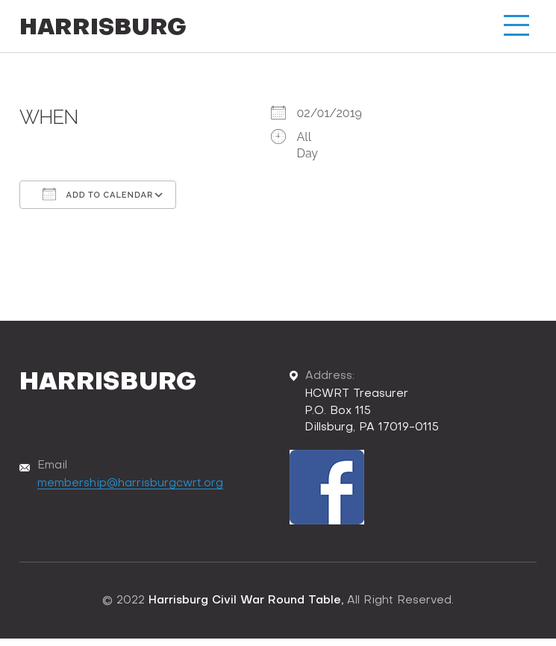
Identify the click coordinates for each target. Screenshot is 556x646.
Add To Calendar (98, 194)
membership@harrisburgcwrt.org (130, 483)
